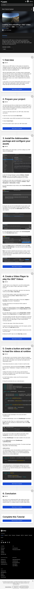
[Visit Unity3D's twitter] (5, 542)
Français (13, 535)
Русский (30, 535)
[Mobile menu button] (31, 1)
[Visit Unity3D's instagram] (9, 542)
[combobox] (17, 5)
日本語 (10, 535)
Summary (4, 35)
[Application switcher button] (25, 1)
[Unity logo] (3, 531)
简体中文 (22, 535)
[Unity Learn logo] (4, 1)
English (2, 535)
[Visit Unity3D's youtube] (1, 542)
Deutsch (6, 535)
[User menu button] (28, 1)
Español (26, 535)
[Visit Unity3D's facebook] (7, 542)
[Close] (32, 583)
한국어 (2, 537)
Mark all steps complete (17, 520)
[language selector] (8, 49)
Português (18, 535)
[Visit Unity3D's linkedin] (3, 542)
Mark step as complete (17, 89)
